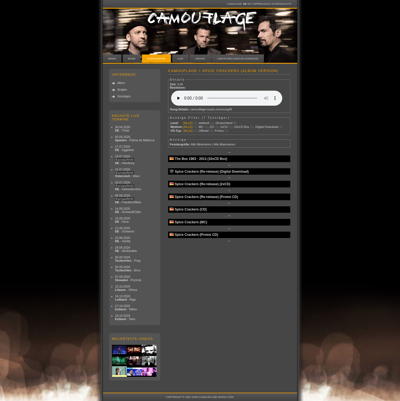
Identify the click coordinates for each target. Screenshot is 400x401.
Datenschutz (281, 3)
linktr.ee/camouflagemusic (238, 58)
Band (132, 58)
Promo (219, 130)
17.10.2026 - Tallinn (126, 307)
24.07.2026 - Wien (127, 173)
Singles (122, 89)
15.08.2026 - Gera (122, 220)
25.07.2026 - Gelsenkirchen (128, 186)
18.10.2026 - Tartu (125, 317)
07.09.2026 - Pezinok (128, 278)
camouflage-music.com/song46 (211, 109)
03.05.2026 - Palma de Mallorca (134, 138)
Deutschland (224, 123)
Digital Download (267, 126)
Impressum (261, 3)
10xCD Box (241, 126)
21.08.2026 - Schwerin (124, 229)
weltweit (204, 123)
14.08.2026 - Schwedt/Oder (128, 210)
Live (180, 58)
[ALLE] (187, 123)
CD (211, 126)
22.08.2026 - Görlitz (123, 239)
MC (201, 126)
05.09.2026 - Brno (128, 268)
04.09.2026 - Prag (128, 259)
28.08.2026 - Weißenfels (126, 249)
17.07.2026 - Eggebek (124, 148)
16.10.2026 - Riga (125, 297)
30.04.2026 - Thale (122, 128)
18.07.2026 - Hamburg (124, 160)
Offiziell (203, 130)
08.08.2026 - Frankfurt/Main (128, 199)
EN (249, 3)
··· (229, 152)
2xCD (224, 126)
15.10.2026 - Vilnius (126, 288)
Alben (121, 83)
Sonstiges (124, 96)
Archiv (200, 58)
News (112, 58)
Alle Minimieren (201, 144)
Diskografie (156, 58)
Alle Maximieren (224, 144)
